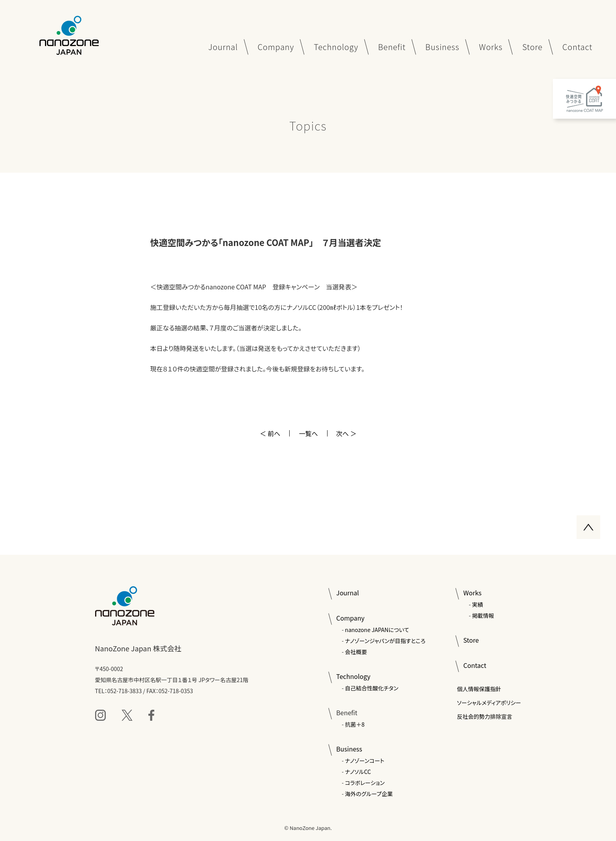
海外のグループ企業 (369, 794)
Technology (353, 676)
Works (472, 592)
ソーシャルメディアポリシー (489, 703)
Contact (474, 665)
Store (471, 640)
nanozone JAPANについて (377, 630)
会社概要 (356, 652)
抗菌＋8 (355, 724)
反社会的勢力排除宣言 (484, 716)
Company (350, 618)
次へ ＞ (346, 433)
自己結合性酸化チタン (371, 688)
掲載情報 (483, 615)
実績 (477, 604)
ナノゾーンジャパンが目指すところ (385, 641)
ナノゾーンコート (364, 761)
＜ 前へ (270, 433)
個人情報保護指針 (479, 689)
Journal (347, 592)
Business (349, 748)
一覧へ (308, 433)
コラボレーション (365, 783)
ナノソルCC (358, 772)
